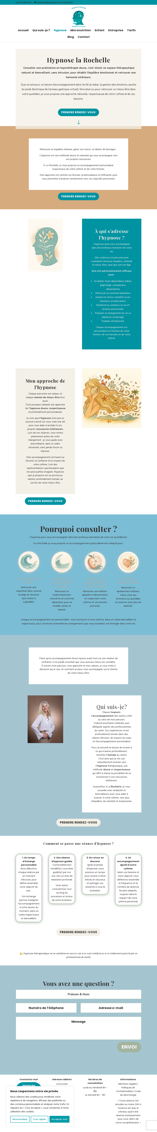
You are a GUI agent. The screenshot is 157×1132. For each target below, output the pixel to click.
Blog (70, 37)
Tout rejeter (39, 1119)
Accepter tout (59, 1119)
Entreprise (115, 30)
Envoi (129, 1047)
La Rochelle (62, 1083)
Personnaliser (20, 1119)
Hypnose (60, 30)
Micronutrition (80, 30)
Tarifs (131, 30)
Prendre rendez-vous (78, 112)
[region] (40, 1106)
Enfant (99, 30)
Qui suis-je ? (41, 30)
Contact (84, 37)
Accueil (23, 30)
